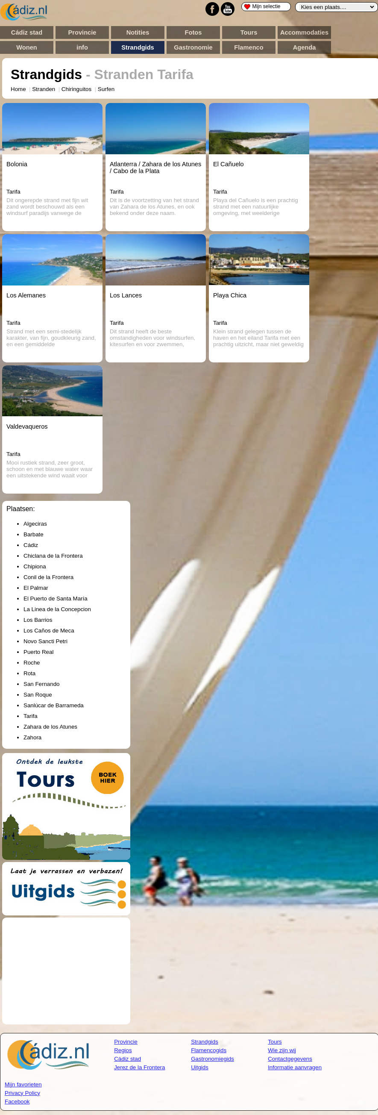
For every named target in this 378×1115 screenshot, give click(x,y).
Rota (29, 673)
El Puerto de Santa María (55, 598)
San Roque (37, 694)
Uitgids (199, 1067)
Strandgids (137, 47)
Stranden (43, 89)
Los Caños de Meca (48, 630)
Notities (137, 32)
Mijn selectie (262, 6)
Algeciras (35, 524)
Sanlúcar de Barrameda (53, 705)
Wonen (26, 47)
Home (18, 89)
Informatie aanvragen (295, 1067)
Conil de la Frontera (48, 577)
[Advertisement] (66, 971)
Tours (249, 32)
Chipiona (34, 566)
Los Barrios (37, 620)
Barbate (33, 534)
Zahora (32, 737)
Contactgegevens (290, 1059)
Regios (123, 1050)
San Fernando (41, 684)
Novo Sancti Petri (45, 641)
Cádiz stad (26, 32)
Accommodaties (304, 32)
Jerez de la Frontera (139, 1067)
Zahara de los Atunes (50, 727)
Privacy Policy (22, 1093)
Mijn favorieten (23, 1084)
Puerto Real (38, 652)
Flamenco (248, 47)
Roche (31, 662)
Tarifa (30, 716)
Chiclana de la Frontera (53, 556)
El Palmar (35, 588)
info (82, 47)
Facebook (17, 1101)
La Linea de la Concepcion (57, 609)
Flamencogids (208, 1050)
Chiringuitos (76, 89)
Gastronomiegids (212, 1059)
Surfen (106, 89)
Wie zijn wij (282, 1050)
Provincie (82, 32)
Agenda (304, 47)
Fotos (193, 32)
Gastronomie (193, 47)
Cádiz (30, 545)
